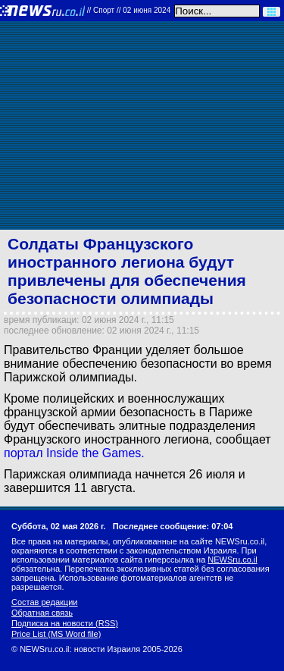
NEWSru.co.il (232, 559)
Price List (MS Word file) (56, 633)
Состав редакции (44, 602)
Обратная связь (42, 612)
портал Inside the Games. (74, 453)
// (129, 10)
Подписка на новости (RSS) (64, 623)
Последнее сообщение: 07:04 (173, 526)
